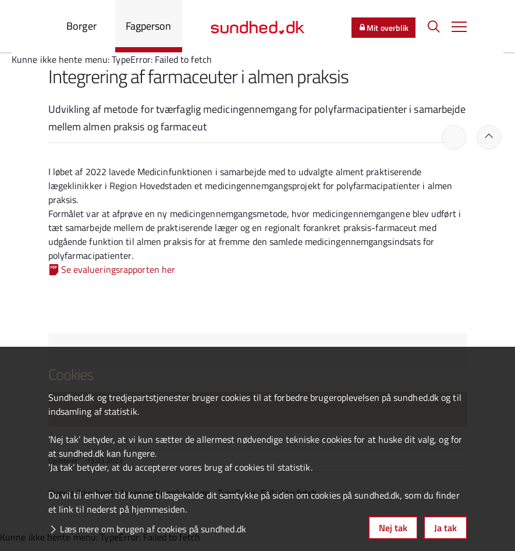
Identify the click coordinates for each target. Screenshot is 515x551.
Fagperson (149, 26)
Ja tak (445, 528)
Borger (81, 26)
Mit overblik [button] (383, 28)
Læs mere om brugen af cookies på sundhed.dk (153, 529)
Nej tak (393, 528)
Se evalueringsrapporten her (118, 269)
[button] (459, 26)
